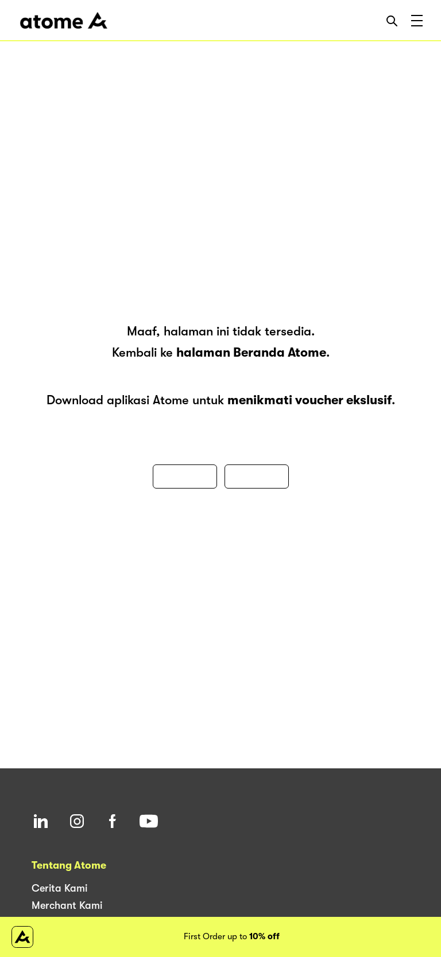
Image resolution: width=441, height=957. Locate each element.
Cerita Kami (59, 888)
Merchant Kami (67, 905)
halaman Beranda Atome (251, 352)
